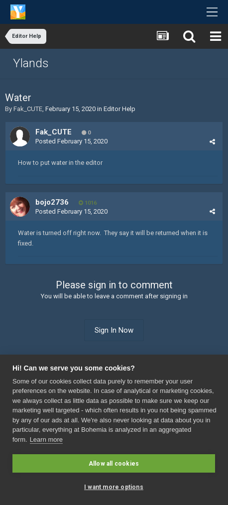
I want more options (113, 487)
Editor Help (119, 109)
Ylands (31, 63)
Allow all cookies (114, 463)
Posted (71, 141)
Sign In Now (114, 330)
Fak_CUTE (27, 109)
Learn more (46, 439)
